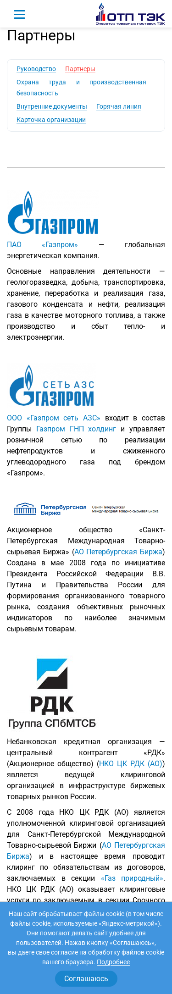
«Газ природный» (132, 878)
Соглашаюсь (86, 978)
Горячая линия (118, 106)
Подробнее (113, 962)
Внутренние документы (52, 106)
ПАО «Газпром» (42, 244)
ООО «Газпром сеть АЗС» (53, 418)
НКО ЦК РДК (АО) (130, 763)
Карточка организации (51, 119)
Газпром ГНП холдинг (76, 429)
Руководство (36, 68)
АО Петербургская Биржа (118, 551)
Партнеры (80, 68)
